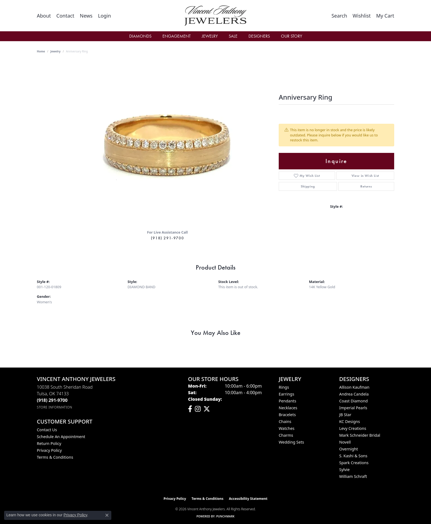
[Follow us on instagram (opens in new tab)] (198, 409)
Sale (233, 36)
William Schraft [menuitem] (353, 476)
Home (41, 51)
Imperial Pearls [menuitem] (353, 407)
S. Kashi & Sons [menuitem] (353, 455)
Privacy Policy (49, 450)
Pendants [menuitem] (287, 400)
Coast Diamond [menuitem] (353, 400)
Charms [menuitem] (286, 435)
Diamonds (140, 36)
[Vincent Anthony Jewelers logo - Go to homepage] (215, 15)
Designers (259, 36)
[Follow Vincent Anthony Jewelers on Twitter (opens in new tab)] (206, 409)
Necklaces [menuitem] (288, 407)
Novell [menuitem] (345, 442)
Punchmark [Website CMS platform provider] (225, 516)
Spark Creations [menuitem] (354, 462)
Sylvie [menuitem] (344, 469)
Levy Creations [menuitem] (352, 428)
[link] (44, 16)
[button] (104, 16)
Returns (366, 186)
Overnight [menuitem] (348, 449)
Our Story (291, 36)
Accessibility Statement (248, 498)
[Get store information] (54, 407)
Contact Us (47, 429)
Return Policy (49, 443)
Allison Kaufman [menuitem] (354, 387)
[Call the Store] (52, 400)
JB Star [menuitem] (345, 414)
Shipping (308, 186)
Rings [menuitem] (284, 387)
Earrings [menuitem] (286, 394)
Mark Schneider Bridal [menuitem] (359, 435)
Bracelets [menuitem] (287, 414)
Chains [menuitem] (285, 421)
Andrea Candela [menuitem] (354, 394)
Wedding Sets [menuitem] (291, 442)
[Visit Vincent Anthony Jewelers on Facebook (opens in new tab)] (190, 409)
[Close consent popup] (107, 515)
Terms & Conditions (55, 457)
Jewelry (210, 36)
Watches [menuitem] (286, 428)
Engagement (176, 36)
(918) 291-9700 (167, 238)
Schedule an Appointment (61, 436)
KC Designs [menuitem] (349, 421)
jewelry (55, 51)
